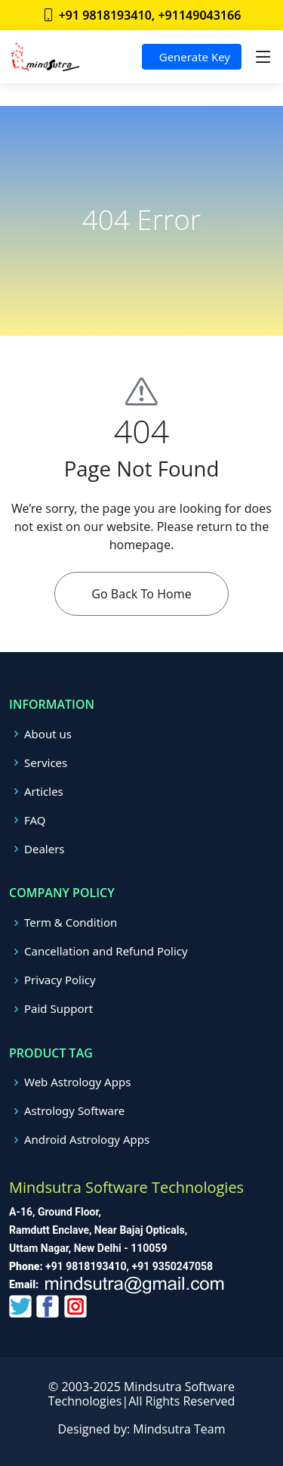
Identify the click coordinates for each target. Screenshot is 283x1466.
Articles (43, 791)
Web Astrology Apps (77, 1082)
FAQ (35, 820)
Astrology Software (74, 1111)
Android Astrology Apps (86, 1139)
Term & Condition (70, 922)
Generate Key (191, 56)
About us (48, 734)
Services (45, 763)
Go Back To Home (141, 593)
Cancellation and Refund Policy (106, 951)
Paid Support (58, 1008)
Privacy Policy (60, 980)
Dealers (44, 849)
